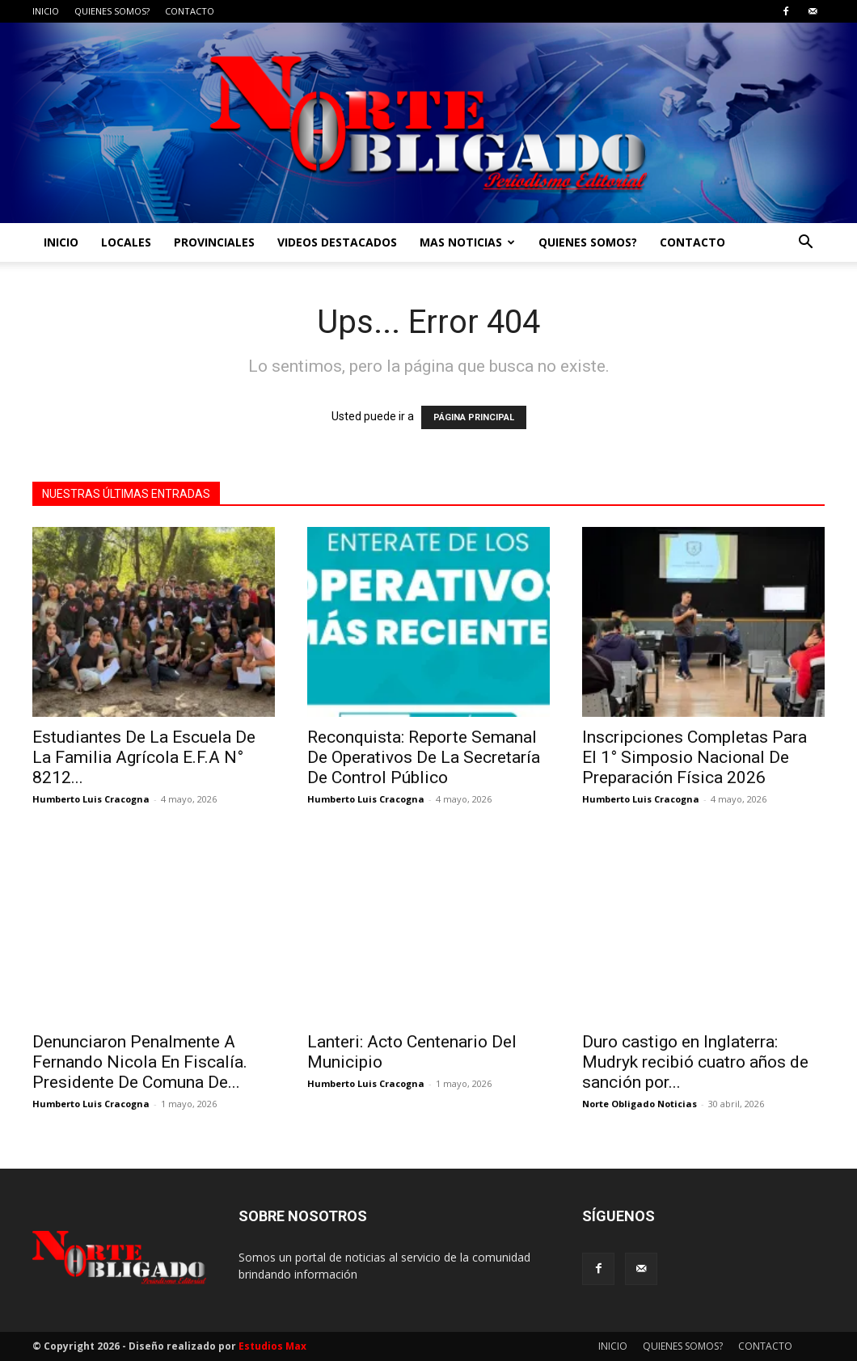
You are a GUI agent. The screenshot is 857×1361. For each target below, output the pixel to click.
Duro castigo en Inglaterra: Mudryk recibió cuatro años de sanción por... (695, 1062)
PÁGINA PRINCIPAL (473, 417)
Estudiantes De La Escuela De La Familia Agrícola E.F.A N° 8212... (143, 757)
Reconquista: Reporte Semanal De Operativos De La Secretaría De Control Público (423, 757)
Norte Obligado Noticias (639, 1104)
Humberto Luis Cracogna (91, 799)
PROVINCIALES (214, 242)
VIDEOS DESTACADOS (337, 242)
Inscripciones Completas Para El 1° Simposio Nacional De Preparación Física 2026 (694, 757)
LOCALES (126, 242)
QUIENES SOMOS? (112, 11)
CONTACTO (189, 11)
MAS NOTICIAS (467, 242)
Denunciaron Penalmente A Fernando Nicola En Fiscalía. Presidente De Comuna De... (139, 1062)
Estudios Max (272, 1346)
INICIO (45, 11)
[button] (805, 243)
